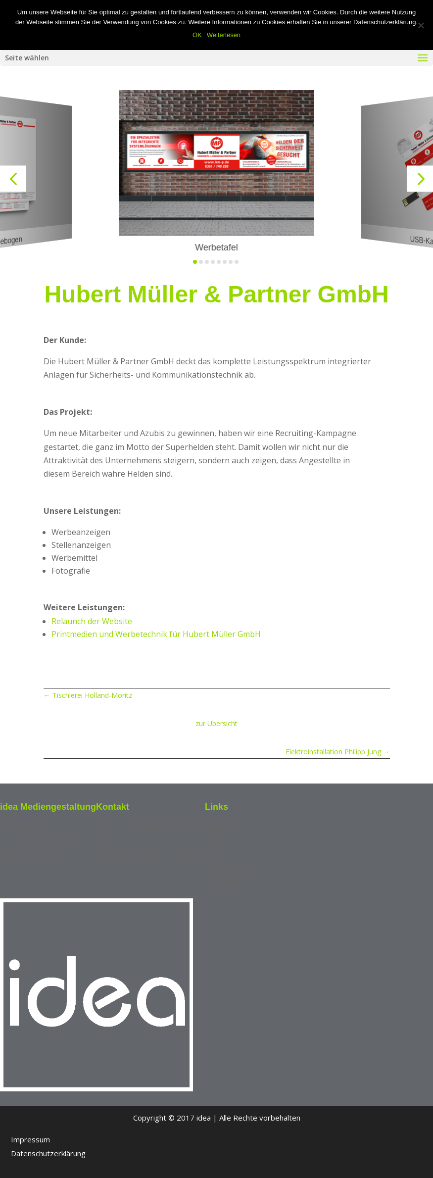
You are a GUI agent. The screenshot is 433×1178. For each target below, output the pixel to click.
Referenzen (225, 828)
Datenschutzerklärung (48, 1153)
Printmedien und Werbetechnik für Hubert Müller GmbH (156, 634)
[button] (13, 179)
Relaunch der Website (91, 621)
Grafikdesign (226, 868)
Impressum (30, 1139)
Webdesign (224, 881)
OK (197, 35)
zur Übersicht (216, 723)
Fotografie (223, 854)
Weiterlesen (224, 35)
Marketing (222, 841)
